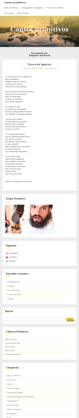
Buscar (9, 311)
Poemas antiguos (13, 388)
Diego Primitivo (23, 13)
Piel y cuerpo (9, 13)
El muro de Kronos (13, 290)
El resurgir (10, 286)
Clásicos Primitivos (11, 8)
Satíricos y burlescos (14, 409)
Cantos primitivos (15, 2)
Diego (40, 68)
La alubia (10, 299)
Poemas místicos (13, 405)
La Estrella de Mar (13, 282)
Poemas (10, 384)
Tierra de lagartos (39, 64)
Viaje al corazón (11, 339)
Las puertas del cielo (12, 343)
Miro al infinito (10, 351)
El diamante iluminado (13, 354)
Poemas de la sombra (55, 8)
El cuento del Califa (14, 294)
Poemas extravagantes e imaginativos (21, 397)
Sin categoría (11, 414)
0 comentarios (51, 68)
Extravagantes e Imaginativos (32, 8)
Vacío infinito (10, 347)
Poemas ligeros (12, 401)
